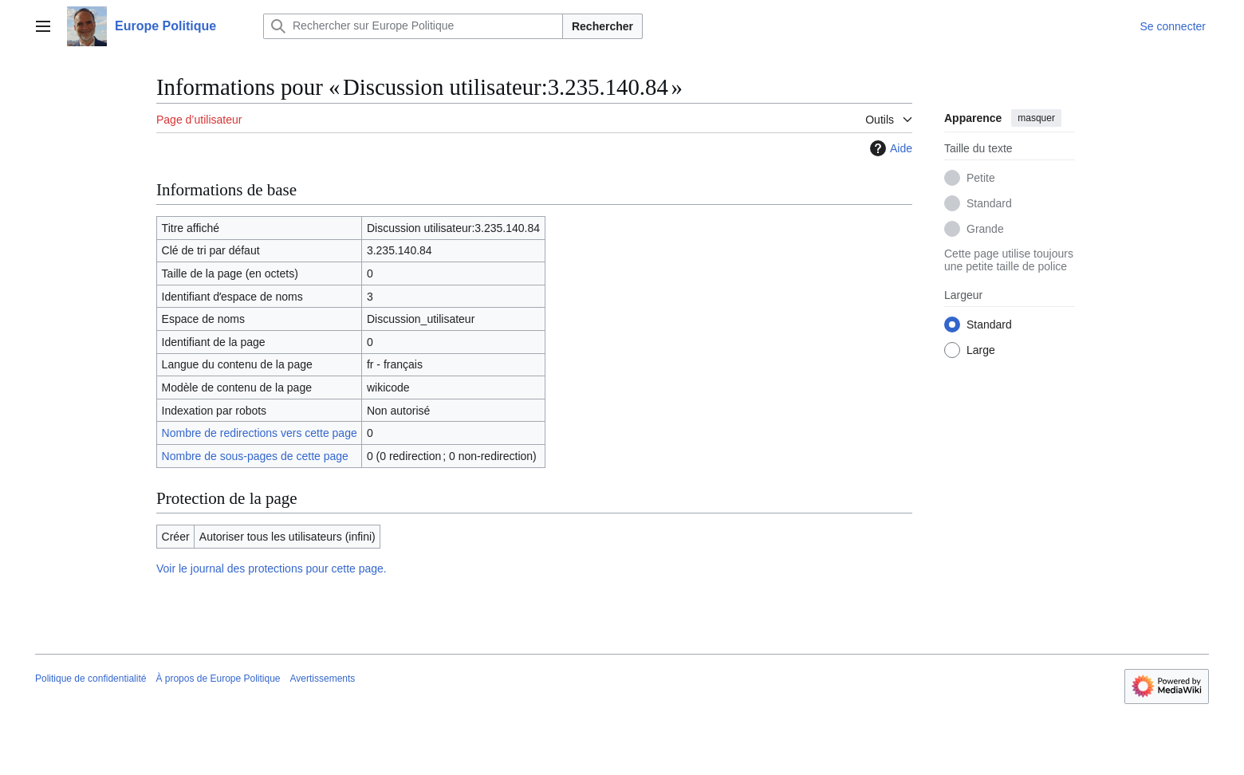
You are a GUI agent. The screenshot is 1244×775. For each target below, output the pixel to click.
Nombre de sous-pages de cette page (255, 456)
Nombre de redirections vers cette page (259, 433)
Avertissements (323, 678)
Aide (889, 148)
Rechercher (602, 26)
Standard (989, 203)
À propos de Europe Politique (218, 678)
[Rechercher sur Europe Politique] (413, 26)
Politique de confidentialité (90, 678)
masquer (1036, 118)
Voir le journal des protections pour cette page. (271, 568)
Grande (985, 228)
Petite (980, 177)
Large (980, 350)
